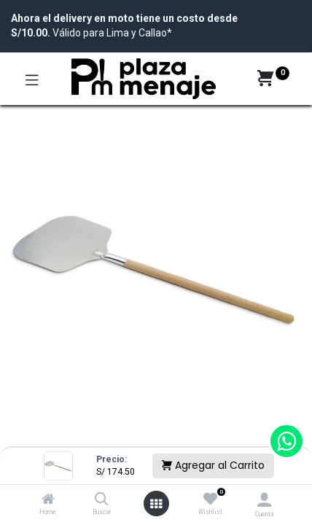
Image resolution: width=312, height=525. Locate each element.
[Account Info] (264, 499)
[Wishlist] (210, 499)
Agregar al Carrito (213, 465)
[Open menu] (156, 504)
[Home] (48, 500)
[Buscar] (102, 500)
